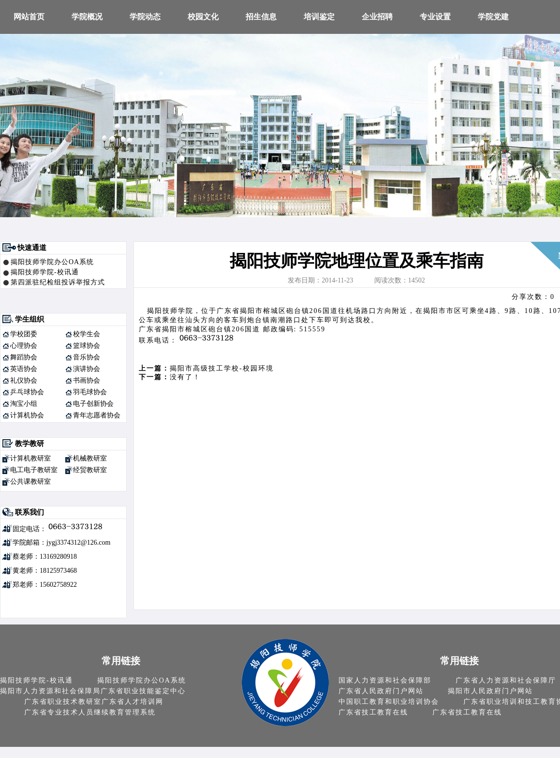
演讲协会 (86, 368)
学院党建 (493, 17)
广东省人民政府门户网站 (381, 691)
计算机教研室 (30, 458)
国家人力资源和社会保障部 (385, 680)
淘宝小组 (23, 403)
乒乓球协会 (27, 392)
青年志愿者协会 (96, 415)
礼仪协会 (23, 380)
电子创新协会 (93, 403)
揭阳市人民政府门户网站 (490, 691)
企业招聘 (377, 17)
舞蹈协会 (23, 357)
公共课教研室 (30, 481)
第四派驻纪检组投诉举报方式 (58, 282)
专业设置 (435, 17)
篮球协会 (86, 345)
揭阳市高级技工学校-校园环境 (222, 368)
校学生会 (86, 334)
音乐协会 (86, 357)
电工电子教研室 (34, 470)
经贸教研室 (90, 470)
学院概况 (87, 17)
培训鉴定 (319, 17)
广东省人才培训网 (132, 701)
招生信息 (261, 17)
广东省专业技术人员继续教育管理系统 (90, 712)
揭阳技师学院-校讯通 (45, 272)
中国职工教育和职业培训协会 (389, 701)
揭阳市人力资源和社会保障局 (50, 691)
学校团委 (23, 334)
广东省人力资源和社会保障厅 (506, 680)
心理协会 (23, 345)
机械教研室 (90, 458)
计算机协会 (27, 415)
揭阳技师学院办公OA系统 (52, 262)
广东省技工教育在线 (373, 712)
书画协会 (86, 380)
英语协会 (23, 368)
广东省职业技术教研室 (63, 701)
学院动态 (145, 17)
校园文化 (203, 17)
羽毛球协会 (90, 392)
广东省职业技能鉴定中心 (143, 691)
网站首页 (29, 17)
